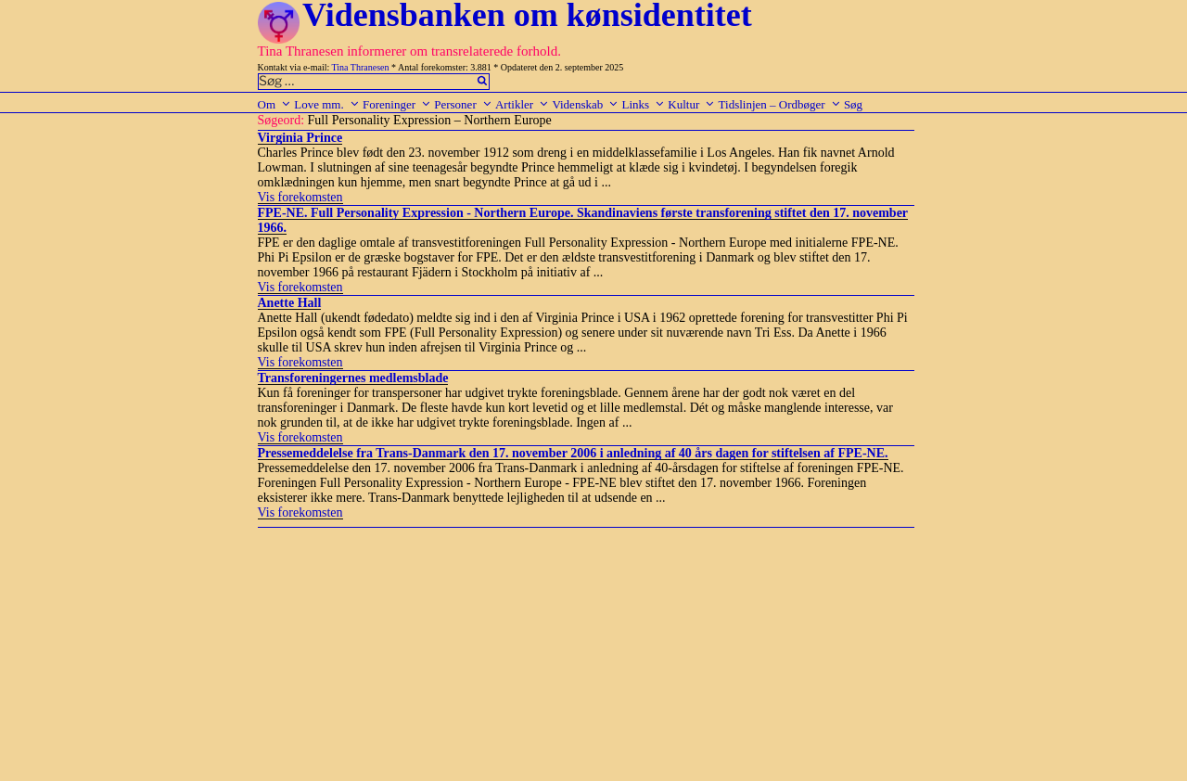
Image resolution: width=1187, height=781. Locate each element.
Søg (853, 104)
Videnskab (585, 104)
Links (643, 104)
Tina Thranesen (360, 67)
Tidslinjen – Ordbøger (780, 104)
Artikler (522, 104)
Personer (463, 104)
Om (275, 104)
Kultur (691, 104)
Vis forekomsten (300, 197)
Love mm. (326, 104)
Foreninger (397, 104)
